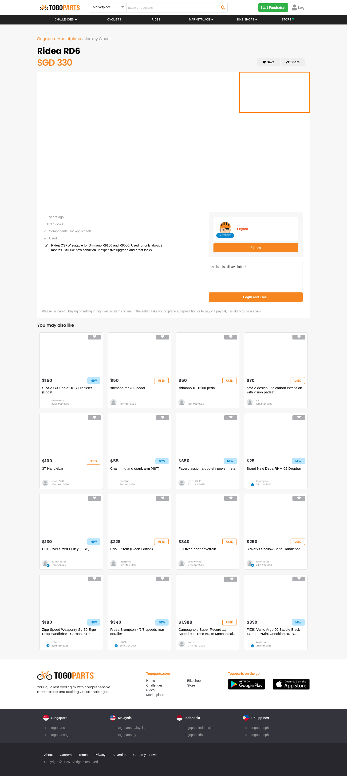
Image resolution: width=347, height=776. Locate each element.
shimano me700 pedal (127, 388)
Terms (83, 755)
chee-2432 (57, 481)
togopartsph (260, 728)
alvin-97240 (58, 400)
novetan (124, 481)
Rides (156, 19)
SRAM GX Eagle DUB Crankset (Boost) (67, 390)
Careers (66, 755)
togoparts (58, 728)
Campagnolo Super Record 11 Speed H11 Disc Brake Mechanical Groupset (205, 631)
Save (269, 62)
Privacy (100, 755)
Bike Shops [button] (247, 19)
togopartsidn (194, 735)
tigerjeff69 (125, 561)
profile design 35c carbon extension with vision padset (274, 390)
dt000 (123, 642)
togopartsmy (127, 735)
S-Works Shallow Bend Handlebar (273, 549)
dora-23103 (194, 481)
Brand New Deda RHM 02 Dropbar (274, 468)
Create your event (146, 755)
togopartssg (59, 735)
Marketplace (155, 695)
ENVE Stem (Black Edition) (131, 549)
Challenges (66, 19)
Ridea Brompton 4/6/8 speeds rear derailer (137, 631)
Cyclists (114, 19)
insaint (191, 642)
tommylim (262, 481)
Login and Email (255, 297)
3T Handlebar (52, 468)
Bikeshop (194, 681)
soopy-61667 (195, 561)
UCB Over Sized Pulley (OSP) (65, 549)
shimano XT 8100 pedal (197, 388)
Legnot (242, 229)
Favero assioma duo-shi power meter (207, 468)
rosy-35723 (262, 561)
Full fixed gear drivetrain (197, 549)
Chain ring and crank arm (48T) (134, 468)
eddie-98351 (58, 561)
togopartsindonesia (199, 728)
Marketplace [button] (201, 19)
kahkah (55, 642)
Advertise (119, 755)
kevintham (262, 642)
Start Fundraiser (273, 7)
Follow (256, 248)
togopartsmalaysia (131, 728)
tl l (121, 400)
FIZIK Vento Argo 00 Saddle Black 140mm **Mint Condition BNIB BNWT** (273, 631)
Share (293, 62)
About (48, 755)
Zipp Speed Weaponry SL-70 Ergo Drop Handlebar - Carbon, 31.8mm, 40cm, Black (69, 631)
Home (150, 681)
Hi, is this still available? (256, 276)
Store (191, 685)
